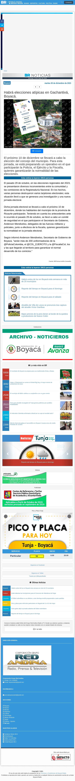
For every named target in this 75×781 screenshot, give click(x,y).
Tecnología (8, 715)
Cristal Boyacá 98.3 (10, 742)
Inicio (5, 71)
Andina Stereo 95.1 (10, 740)
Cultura (7, 713)
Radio (7, 723)
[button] (7, 454)
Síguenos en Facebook (37, 565)
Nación (7, 708)
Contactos (69, 2)
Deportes (7, 711)
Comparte (36, 151)
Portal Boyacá (8, 736)
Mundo (7, 709)
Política (7, 721)
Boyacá (7, 706)
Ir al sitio (37, 629)
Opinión (12, 721)
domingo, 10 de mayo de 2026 (37, 78)
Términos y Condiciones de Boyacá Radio (53, 773)
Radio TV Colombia (10, 738)
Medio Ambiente (9, 717)
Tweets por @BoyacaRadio (37, 576)
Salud (6, 719)
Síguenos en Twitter (37, 573)
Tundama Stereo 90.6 (11, 734)
